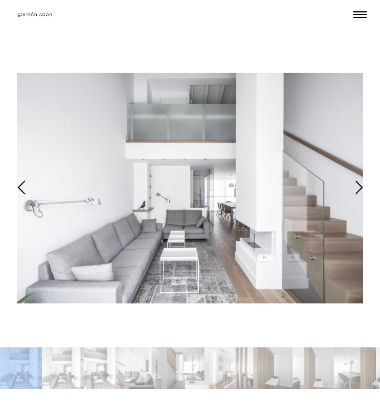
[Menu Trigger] (360, 14)
